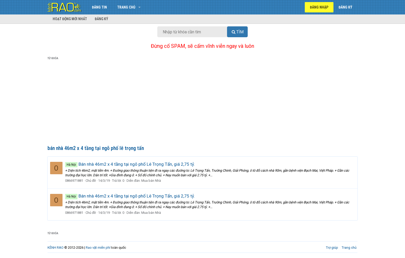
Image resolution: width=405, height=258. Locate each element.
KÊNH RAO (56, 247)
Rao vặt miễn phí (98, 247)
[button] (139, 7)
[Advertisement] (202, 103)
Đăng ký (101, 19)
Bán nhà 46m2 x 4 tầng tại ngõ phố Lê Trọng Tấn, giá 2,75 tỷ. (130, 164)
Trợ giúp (332, 247)
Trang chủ (126, 7)
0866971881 (74, 181)
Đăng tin (99, 7)
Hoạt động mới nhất (70, 19)
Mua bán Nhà (151, 181)
